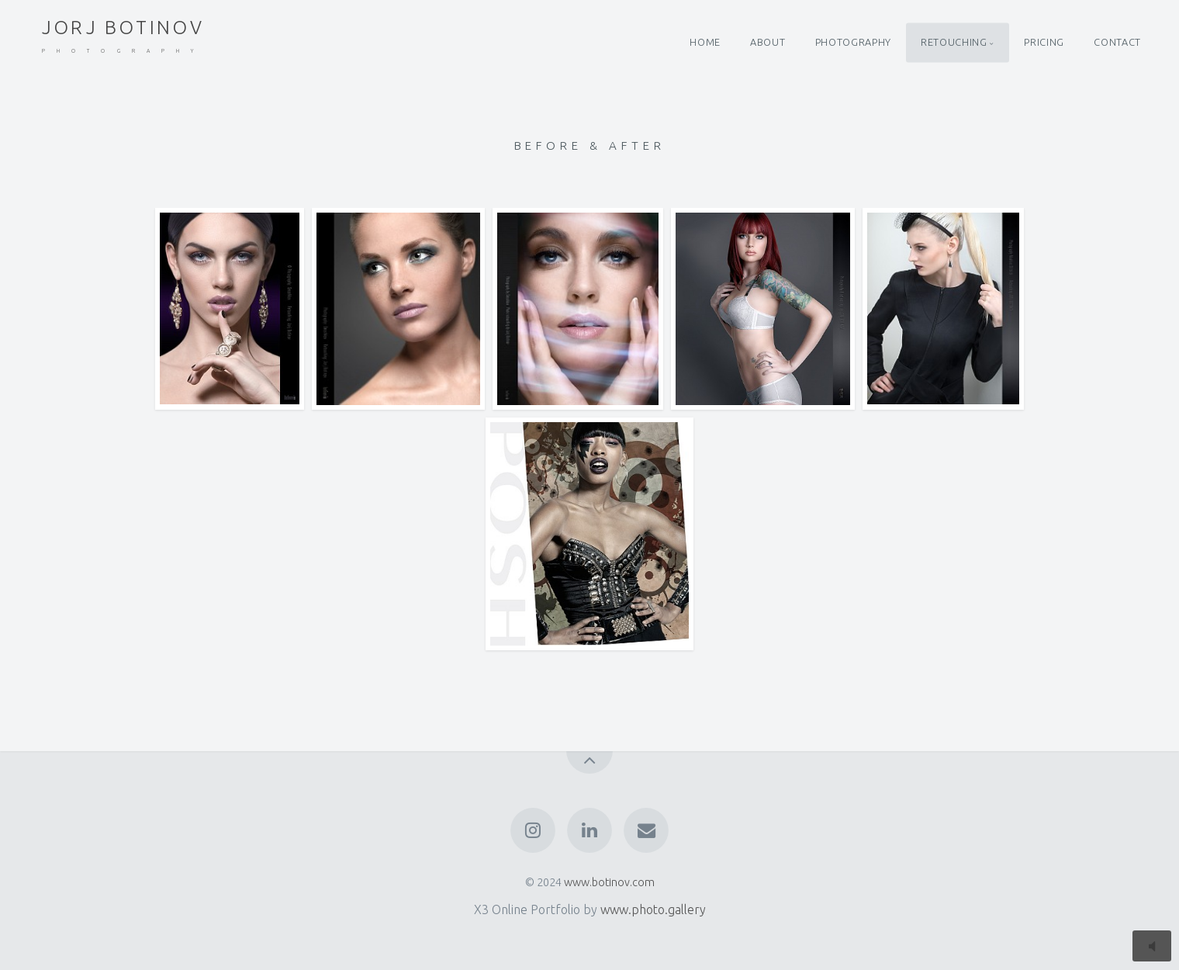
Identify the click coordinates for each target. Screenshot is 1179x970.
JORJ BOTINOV (123, 36)
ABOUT (767, 41)
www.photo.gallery (653, 909)
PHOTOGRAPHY (853, 41)
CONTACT (1117, 41)
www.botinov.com (609, 882)
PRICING (1043, 41)
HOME (705, 41)
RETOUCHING (954, 41)
